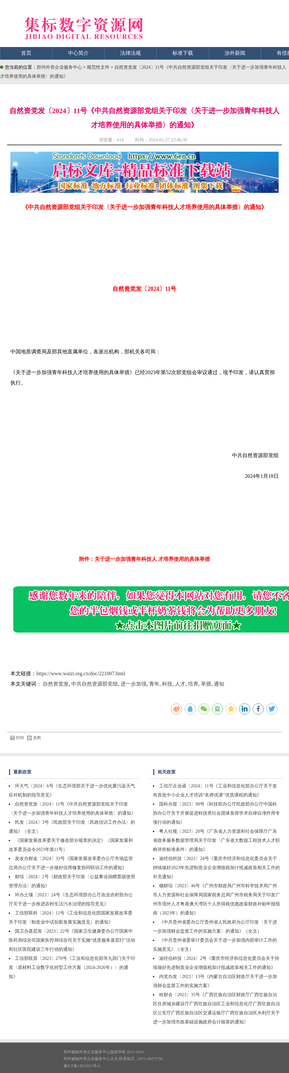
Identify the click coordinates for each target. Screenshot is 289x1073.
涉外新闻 (235, 53)
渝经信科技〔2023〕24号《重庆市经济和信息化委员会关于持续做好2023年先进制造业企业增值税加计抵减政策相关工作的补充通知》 (216, 867)
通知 (219, 684)
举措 (206, 684)
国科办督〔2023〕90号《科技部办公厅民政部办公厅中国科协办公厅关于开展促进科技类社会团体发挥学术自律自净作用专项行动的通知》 (216, 813)
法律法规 (130, 53)
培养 (193, 684)
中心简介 (78, 53)
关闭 (34, 738)
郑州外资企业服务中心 (59, 67)
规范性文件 (99, 67)
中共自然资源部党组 (94, 684)
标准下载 (182, 53)
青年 (154, 684)
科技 (167, 684)
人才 (180, 684)
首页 (26, 53)
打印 (17, 738)
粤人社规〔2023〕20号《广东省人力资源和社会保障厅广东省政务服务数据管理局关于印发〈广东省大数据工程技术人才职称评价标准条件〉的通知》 (216, 840)
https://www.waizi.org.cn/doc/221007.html (80, 673)
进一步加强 (133, 684)
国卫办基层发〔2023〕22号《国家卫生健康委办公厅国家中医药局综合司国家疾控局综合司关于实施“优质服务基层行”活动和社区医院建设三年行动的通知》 (72, 940)
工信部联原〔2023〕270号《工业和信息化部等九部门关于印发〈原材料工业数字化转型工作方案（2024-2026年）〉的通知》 (72, 967)
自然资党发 (56, 684)
